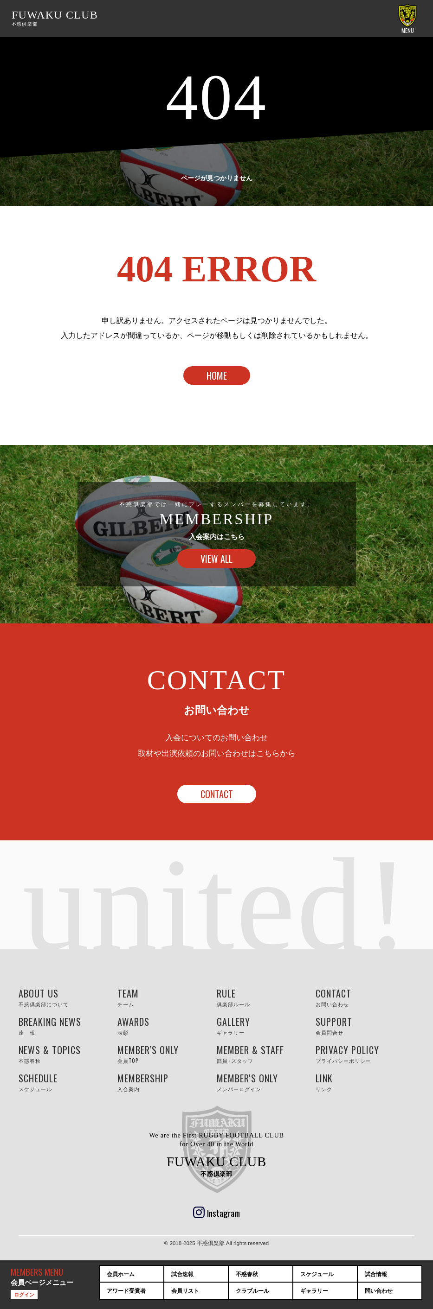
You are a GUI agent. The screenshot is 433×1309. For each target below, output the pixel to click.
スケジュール (317, 1274)
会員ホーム (121, 1274)
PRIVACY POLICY (365, 1054)
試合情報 (376, 1274)
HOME (217, 375)
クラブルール (252, 1291)
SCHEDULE (68, 1082)
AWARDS (166, 1025)
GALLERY (266, 1025)
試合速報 (182, 1274)
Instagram (223, 1212)
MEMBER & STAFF (266, 1054)
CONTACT (216, 794)
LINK (365, 1082)
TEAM (166, 997)
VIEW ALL (216, 559)
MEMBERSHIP (166, 1082)
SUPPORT (365, 1025)
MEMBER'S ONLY (166, 1054)
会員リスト (185, 1291)
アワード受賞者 (126, 1291)
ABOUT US (68, 997)
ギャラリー (314, 1291)
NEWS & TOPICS (68, 1054)
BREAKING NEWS (68, 1025)
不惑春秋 (247, 1274)
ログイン (24, 1294)
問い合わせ (379, 1291)
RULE (266, 997)
